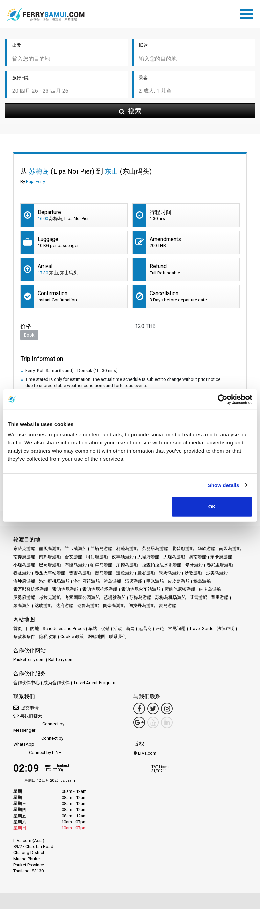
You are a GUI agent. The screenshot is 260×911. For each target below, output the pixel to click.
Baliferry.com (61, 661)
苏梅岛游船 (140, 599)
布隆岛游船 (76, 566)
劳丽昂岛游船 (155, 550)
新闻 (130, 630)
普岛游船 (103, 574)
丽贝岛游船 (50, 550)
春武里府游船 (220, 566)
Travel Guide (201, 630)
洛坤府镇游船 (86, 582)
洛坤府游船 (24, 582)
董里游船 (220, 599)
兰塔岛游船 (101, 550)
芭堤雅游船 (115, 599)
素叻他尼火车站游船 (141, 590)
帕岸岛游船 (101, 566)
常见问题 (177, 630)
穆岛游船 (202, 582)
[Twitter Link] (153, 710)
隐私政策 (48, 638)
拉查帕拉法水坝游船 (161, 566)
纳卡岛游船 (210, 590)
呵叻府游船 (97, 558)
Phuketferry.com (29, 661)
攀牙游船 (194, 566)
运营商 (145, 630)
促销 (105, 630)
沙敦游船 (193, 574)
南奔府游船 (24, 558)
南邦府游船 (50, 558)
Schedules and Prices (64, 630)
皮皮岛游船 (179, 582)
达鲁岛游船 (88, 607)
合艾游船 (73, 558)
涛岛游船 (112, 582)
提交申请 (26, 709)
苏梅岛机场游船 (170, 599)
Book (29, 336)
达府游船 (64, 607)
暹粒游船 (125, 574)
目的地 (32, 630)
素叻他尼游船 (65, 590)
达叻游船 (43, 607)
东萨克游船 (24, 550)
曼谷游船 (146, 574)
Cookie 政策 (72, 638)
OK (212, 506)
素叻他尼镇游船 (180, 590)
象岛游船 (22, 607)
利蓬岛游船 (127, 550)
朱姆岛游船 (170, 574)
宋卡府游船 (221, 558)
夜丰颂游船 (123, 558)
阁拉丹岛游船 (142, 607)
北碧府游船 (183, 550)
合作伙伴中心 (26, 684)
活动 (117, 630)
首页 (17, 630)
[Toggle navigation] (248, 13)
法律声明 (226, 630)
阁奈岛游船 (114, 607)
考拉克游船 (50, 599)
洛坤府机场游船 (54, 582)
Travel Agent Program (94, 684)
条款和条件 (24, 638)
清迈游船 (134, 582)
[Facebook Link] (139, 710)
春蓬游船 (22, 574)
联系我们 (118, 638)
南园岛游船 (230, 550)
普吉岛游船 (80, 574)
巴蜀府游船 (50, 566)
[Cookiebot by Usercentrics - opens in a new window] (222, 399)
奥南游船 (198, 558)
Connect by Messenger (38, 728)
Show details (223, 485)
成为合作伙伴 (56, 684)
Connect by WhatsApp (38, 743)
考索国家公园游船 (82, 599)
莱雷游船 (198, 599)
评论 (159, 630)
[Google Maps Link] (139, 724)
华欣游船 (206, 550)
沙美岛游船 (217, 574)
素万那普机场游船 (30, 590)
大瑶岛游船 (174, 558)
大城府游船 (148, 558)
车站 (92, 630)
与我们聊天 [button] (27, 717)
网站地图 (96, 638)
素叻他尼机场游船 (99, 590)
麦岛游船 (167, 607)
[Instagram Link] (167, 710)
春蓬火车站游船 (50, 574)
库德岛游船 (127, 566)
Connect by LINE (37, 754)
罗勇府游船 (24, 599)
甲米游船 (155, 582)
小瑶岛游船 (24, 566)
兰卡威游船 (76, 550)
